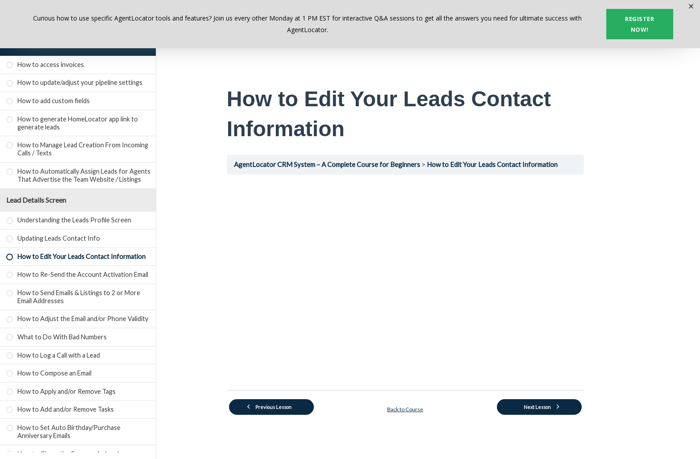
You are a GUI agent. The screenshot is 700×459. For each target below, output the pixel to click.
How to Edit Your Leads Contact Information (518, 164)
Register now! (639, 24)
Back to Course (428, 408)
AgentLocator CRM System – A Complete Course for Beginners (352, 164)
